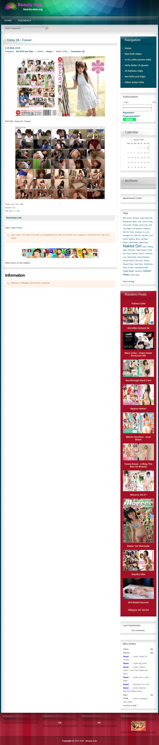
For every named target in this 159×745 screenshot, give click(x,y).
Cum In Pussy (147, 222)
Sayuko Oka (138, 574)
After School (127, 218)
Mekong (132, 239)
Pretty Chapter (141, 250)
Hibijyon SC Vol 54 (138, 610)
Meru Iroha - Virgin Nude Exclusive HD (138, 354)
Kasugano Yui (128, 235)
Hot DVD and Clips (24, 51)
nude (144, 247)
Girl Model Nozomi (138, 602)
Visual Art (138, 271)
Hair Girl (126, 232)
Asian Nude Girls (146, 218)
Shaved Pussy (128, 264)
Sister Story (138, 264)
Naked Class (143, 242)
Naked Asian (133, 242)
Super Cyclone (128, 267)
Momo (138, 239)
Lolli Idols (145, 235)
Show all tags (128, 281)
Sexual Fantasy (128, 260)
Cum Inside (127, 225)
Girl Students (137, 229)
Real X (141, 253)
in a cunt (146, 232)
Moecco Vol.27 (138, 494)
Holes (132, 232)
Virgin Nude (128, 271)
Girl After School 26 (138, 328)
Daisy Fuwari (16, 228)
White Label (135, 275)
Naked (125, 242)
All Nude (136, 218)
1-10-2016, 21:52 (12, 48)
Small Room (148, 264)
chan (140, 222)
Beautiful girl (127, 222)
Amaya (49, 51)
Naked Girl (132, 246)
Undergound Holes (141, 267)
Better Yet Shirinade (138, 546)
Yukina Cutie (138, 303)
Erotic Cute (144, 225)
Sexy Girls (139, 260)
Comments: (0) (77, 51)
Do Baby (135, 225)
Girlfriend (146, 229)
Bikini (135, 222)
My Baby (144, 239)
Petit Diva (131, 250)
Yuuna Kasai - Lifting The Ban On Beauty (138, 465)
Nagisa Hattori (138, 408)
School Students (143, 257)
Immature (138, 232)
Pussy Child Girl (132, 253)
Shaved (146, 260)
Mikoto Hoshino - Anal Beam (138, 438)
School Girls (131, 257)
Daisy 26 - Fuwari (19, 40)
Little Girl (137, 235)
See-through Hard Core (138, 380)
